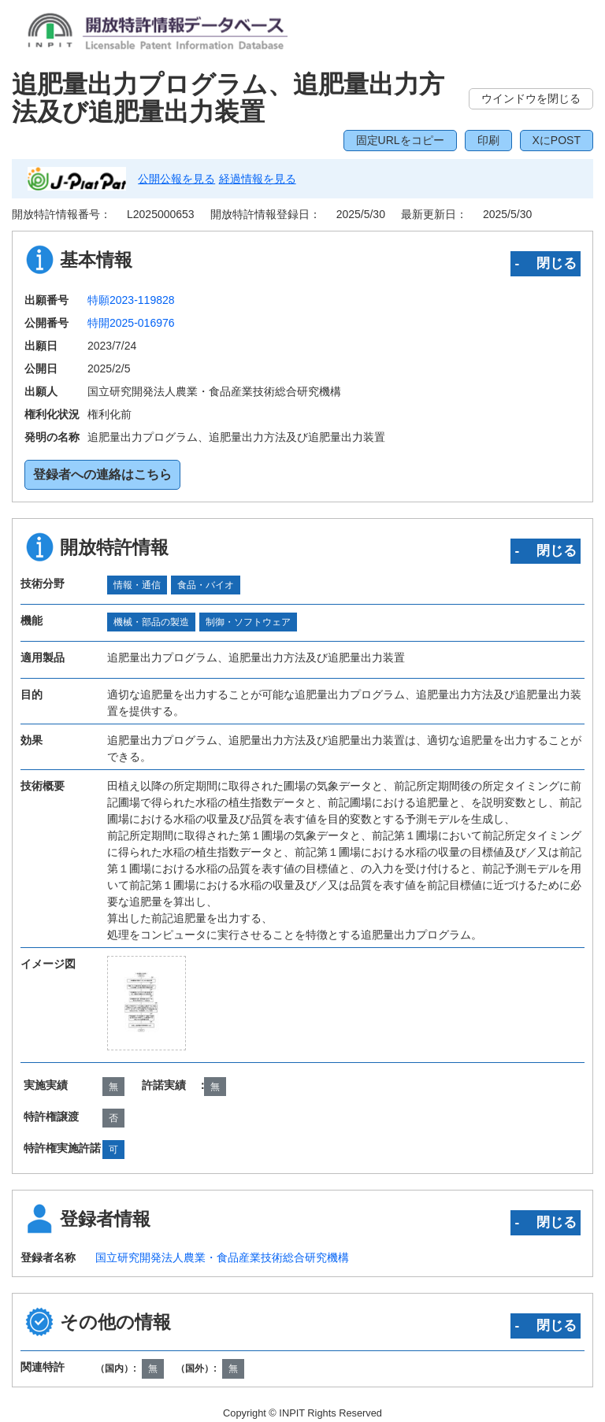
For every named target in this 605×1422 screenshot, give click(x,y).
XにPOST (557, 140)
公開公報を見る (176, 178)
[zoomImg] (147, 1003)
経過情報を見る (257, 178)
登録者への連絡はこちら (102, 474)
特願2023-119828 (131, 300)
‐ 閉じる (545, 263)
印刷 (488, 140)
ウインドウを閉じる (531, 98)
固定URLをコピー (400, 140)
